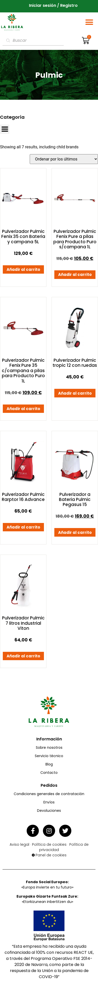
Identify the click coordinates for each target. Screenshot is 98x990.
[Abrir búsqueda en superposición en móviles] (33, 40)
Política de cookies (49, 844)
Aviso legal (19, 844)
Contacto (49, 772)
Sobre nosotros (49, 747)
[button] (89, 22)
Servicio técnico (49, 755)
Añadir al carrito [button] (23, 269)
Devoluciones (49, 810)
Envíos (49, 802)
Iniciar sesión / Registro (53, 6)
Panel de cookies (51, 855)
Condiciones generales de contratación (49, 793)
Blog (49, 764)
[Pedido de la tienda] (64, 159)
